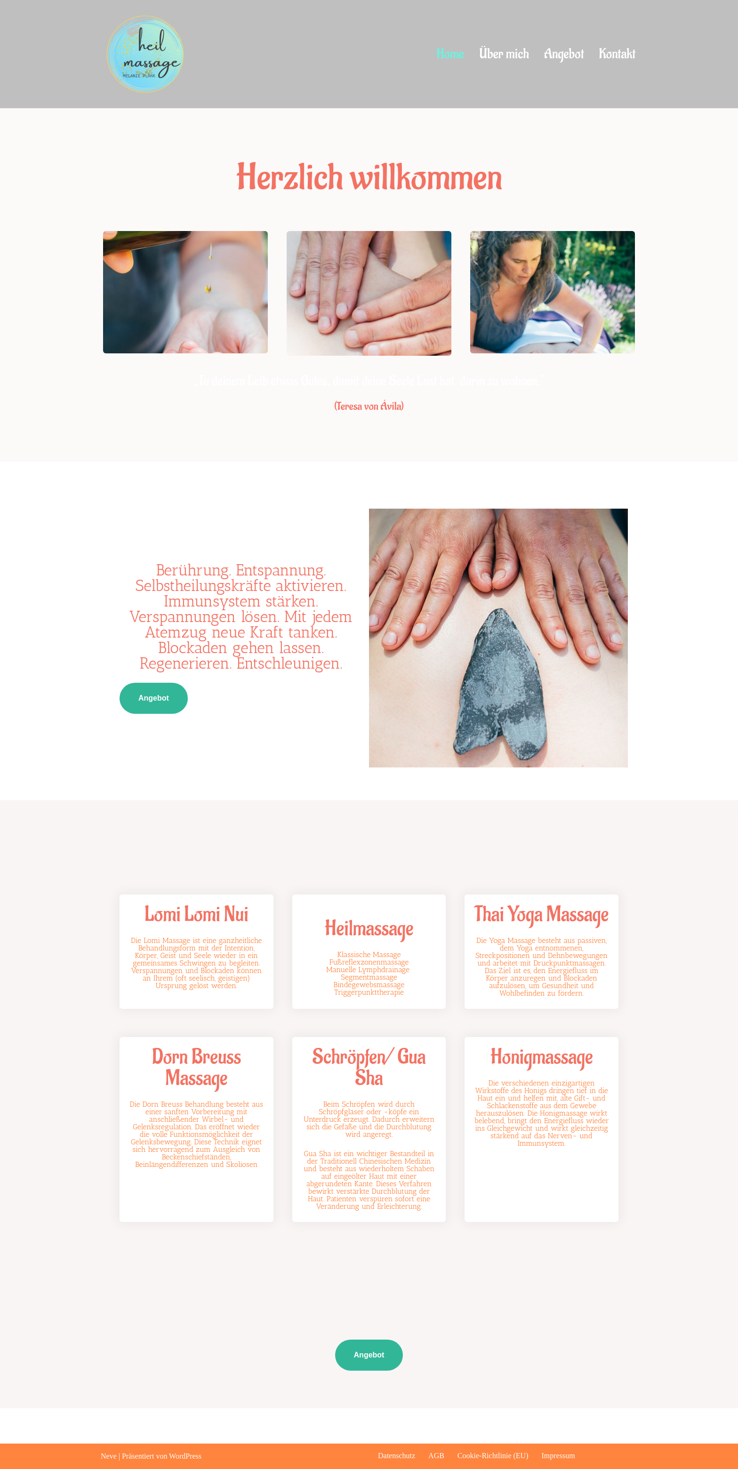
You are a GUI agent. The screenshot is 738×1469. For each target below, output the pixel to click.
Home (450, 54)
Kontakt (617, 54)
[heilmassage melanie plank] (149, 54)
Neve (109, 1456)
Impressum (558, 1456)
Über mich (504, 54)
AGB (436, 1456)
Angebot (564, 54)
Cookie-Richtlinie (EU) (493, 1456)
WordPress (185, 1456)
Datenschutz (396, 1456)
